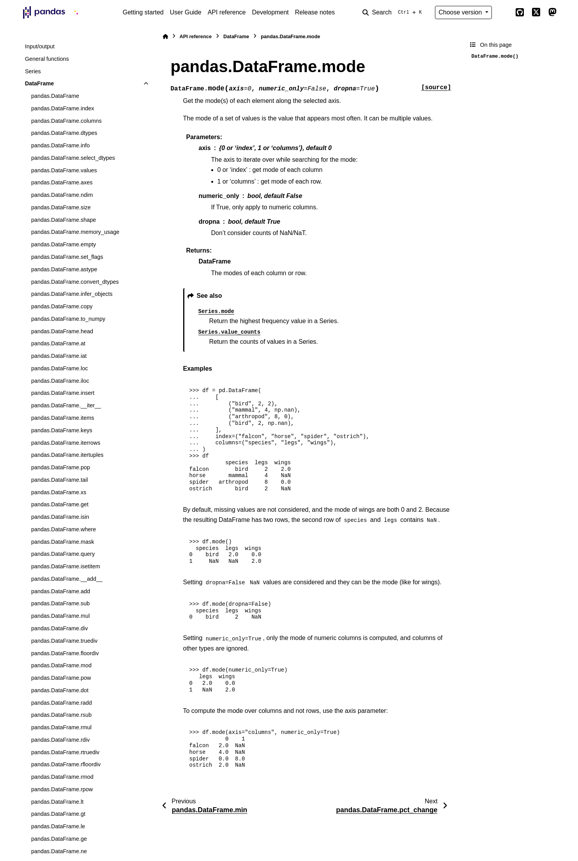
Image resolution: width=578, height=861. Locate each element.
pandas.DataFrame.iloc (60, 381)
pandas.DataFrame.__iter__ (66, 405)
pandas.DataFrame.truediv (64, 641)
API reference (227, 12)
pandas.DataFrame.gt (58, 814)
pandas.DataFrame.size (61, 207)
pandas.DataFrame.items (62, 418)
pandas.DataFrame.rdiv (60, 740)
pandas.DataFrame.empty (63, 244)
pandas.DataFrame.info (60, 145)
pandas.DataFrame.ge (59, 839)
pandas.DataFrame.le (58, 826)
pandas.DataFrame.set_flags (67, 257)
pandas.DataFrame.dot (59, 690)
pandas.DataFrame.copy (62, 306)
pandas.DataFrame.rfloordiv (66, 764)
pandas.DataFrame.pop (60, 467)
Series (33, 71)
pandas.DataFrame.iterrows (66, 443)
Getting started (143, 12)
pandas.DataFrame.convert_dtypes (75, 282)
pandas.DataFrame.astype (64, 269)
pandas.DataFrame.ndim (62, 195)
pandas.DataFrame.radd (61, 703)
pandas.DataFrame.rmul (61, 727)
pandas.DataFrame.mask (62, 542)
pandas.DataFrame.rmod (62, 777)
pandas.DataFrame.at (58, 343)
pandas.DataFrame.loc (59, 368)
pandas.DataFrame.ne (59, 851)
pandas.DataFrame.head (62, 331)
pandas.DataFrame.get (59, 504)
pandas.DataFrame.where (63, 529)
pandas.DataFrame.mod (61, 665)
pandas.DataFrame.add (60, 591)
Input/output (40, 46)
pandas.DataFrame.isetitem (65, 566)
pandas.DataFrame (55, 96)
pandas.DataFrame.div (59, 628)
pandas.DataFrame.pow (61, 678)
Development (270, 12)
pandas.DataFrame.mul (60, 616)
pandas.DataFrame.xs (59, 492)
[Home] (165, 36)
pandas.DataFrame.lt (57, 802)
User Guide (186, 12)
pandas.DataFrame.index (62, 108)
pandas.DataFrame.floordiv (65, 653)
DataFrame (39, 83)
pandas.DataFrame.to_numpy (68, 319)
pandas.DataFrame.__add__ (67, 579)
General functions (47, 59)
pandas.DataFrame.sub (60, 603)
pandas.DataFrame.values (64, 170)
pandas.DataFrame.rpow (62, 789)
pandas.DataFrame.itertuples (67, 455)
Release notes (315, 12)
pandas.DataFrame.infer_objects (72, 294)
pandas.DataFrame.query (63, 554)
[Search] (393, 12)
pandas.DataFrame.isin (60, 517)
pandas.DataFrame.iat (59, 356)
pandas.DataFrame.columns (66, 121)
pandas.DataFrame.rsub (61, 715)
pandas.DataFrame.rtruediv (65, 752)
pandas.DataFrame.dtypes (64, 133)
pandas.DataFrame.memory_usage (75, 232)
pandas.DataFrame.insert (62, 393)
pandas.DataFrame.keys (61, 430)
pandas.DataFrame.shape (63, 220)
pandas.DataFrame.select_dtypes (73, 158)
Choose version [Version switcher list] (461, 12)
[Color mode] (503, 12)
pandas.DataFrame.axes (62, 182)
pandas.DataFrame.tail (59, 480)
